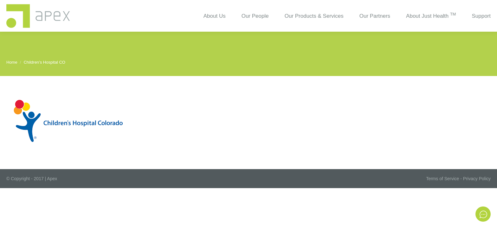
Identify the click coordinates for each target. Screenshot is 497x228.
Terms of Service (442, 178)
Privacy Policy (477, 178)
